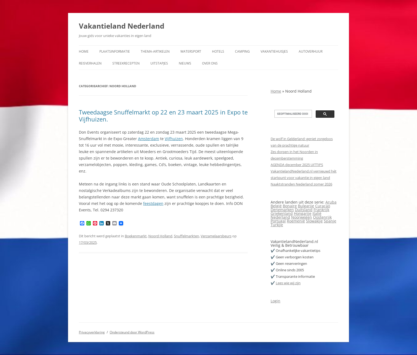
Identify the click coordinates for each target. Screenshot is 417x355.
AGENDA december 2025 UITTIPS (297, 164)
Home (84, 51)
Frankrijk (321, 209)
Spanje (330, 221)
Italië (316, 213)
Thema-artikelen (155, 51)
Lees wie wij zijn (288, 282)
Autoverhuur (310, 51)
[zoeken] (292, 113)
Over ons (210, 63)
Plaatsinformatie (114, 51)
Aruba (331, 202)
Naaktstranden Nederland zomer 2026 (301, 184)
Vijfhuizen (174, 138)
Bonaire (290, 205)
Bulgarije (306, 205)
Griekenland (282, 213)
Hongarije (302, 213)
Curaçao (322, 205)
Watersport (190, 51)
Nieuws (185, 63)
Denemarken (282, 209)
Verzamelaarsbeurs (216, 236)
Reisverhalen (90, 63)
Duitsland (303, 209)
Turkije (277, 224)
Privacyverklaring (92, 332)
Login (275, 300)
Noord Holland (160, 236)
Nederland (280, 217)
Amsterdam (148, 138)
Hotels (218, 51)
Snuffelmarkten (186, 236)
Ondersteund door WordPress (132, 332)
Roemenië (296, 221)
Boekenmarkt (136, 236)
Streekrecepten (126, 63)
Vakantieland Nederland (121, 26)
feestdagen (153, 203)
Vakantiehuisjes (274, 51)
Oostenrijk (322, 217)
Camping (242, 51)
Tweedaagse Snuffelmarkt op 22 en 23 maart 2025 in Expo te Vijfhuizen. (163, 115)
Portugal (278, 221)
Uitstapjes (159, 63)
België (276, 205)
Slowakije (314, 221)
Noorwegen (301, 217)
